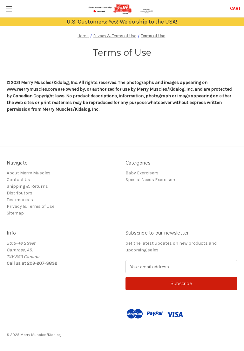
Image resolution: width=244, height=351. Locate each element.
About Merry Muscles (29, 173)
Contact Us (18, 179)
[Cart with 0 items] (235, 8)
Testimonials (20, 199)
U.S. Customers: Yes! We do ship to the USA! (122, 21)
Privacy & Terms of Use (30, 206)
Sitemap (15, 213)
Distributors (19, 193)
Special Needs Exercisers (151, 179)
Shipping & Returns (27, 186)
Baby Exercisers (142, 173)
